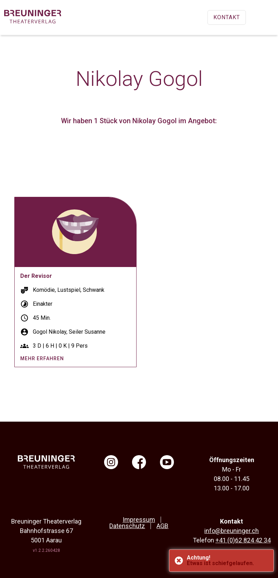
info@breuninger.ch (231, 530)
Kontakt (226, 17)
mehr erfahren (42, 358)
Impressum (139, 519)
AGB (162, 525)
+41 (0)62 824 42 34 (243, 540)
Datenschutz (127, 525)
